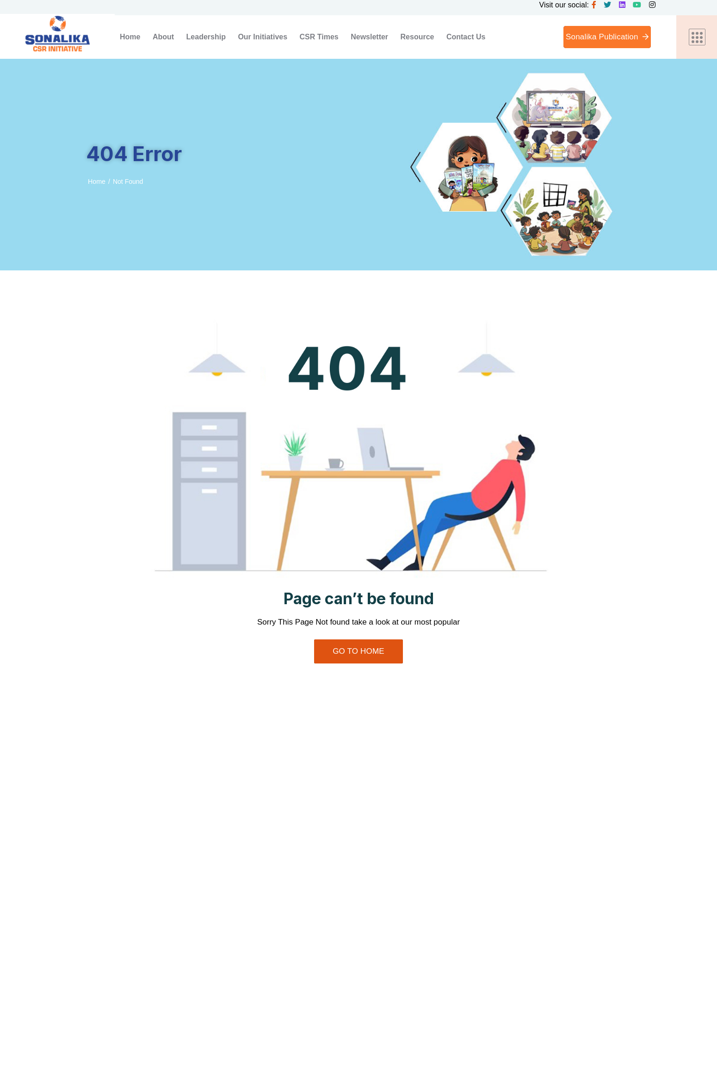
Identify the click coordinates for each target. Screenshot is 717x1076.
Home (96, 181)
